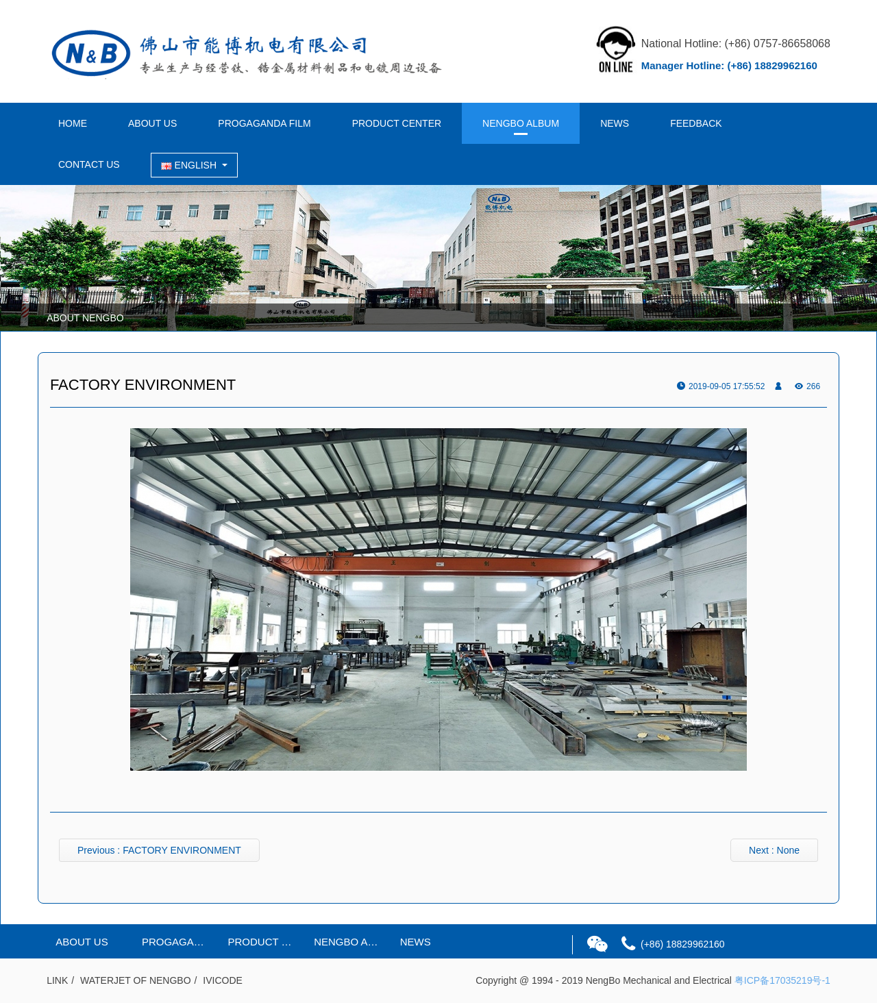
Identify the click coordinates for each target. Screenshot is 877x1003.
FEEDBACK (695, 123)
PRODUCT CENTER (396, 123)
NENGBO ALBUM (520, 123)
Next (774, 850)
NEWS (614, 123)
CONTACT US (89, 164)
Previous (159, 850)
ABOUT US (152, 123)
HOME (72, 123)
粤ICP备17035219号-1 (782, 980)
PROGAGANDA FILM (264, 123)
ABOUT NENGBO (85, 317)
